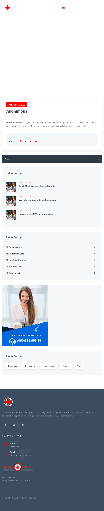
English (68, 7)
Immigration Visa (52, 260)
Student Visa (52, 266)
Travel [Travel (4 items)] (66, 366)
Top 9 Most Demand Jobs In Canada (37, 186)
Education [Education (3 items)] (30, 366)
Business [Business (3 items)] (12, 366)
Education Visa (52, 254)
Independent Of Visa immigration (36, 214)
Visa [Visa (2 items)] (79, 366)
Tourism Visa (52, 273)
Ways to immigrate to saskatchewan (38, 200)
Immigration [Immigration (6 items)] (49, 366)
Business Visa (52, 247)
